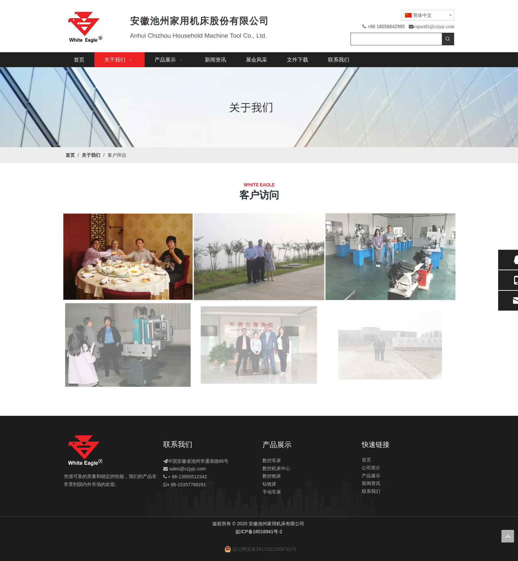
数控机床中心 (276, 468)
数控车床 (271, 460)
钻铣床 (269, 484)
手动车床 (271, 492)
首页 (366, 459)
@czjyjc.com (193, 468)
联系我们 (371, 491)
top (507, 536)
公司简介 (371, 467)
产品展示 (371, 475)
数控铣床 (271, 476)
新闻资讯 (371, 483)
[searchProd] (396, 39)
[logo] (85, 450)
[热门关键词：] (448, 39)
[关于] (259, 107)
